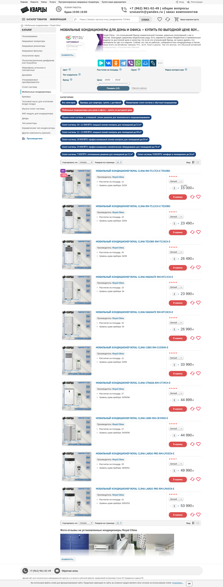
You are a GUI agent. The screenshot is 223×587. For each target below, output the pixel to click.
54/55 (124, 256)
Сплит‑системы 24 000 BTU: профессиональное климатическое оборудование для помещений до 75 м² (111, 147)
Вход (181, 2)
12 (123, 182)
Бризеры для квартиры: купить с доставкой (100, 102)
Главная (24, 2)
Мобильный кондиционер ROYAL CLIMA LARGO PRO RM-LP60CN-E (135, 488)
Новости (34, 2)
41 (123, 499)
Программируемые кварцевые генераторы (78, 2)
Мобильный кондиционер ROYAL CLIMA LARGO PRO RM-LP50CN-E (135, 453)
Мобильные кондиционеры (36, 92)
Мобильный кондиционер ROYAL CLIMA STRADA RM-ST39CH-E (133, 382)
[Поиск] (75, 19)
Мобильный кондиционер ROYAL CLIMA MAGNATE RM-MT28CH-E (134, 312)
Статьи (44, 2)
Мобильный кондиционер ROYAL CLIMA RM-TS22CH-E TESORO (133, 206)
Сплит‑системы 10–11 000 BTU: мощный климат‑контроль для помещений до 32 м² (101, 124)
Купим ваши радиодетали (114, 2)
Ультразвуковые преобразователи (30, 81)
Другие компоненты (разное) (36, 133)
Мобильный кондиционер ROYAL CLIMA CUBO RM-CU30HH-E (132, 347)
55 (123, 327)
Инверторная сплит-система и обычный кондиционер (151, 102)
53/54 (124, 221)
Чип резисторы (29, 123)
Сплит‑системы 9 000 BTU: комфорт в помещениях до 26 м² (166, 154)
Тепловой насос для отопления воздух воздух (37, 102)
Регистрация (197, 2)
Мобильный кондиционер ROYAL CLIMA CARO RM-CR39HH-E (132, 418)
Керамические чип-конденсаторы (38, 128)
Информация (58, 19)
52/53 (124, 185)
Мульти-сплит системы (33, 108)
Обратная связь (70, 570)
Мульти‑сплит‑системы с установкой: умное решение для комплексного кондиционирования (106, 117)
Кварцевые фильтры (32, 51)
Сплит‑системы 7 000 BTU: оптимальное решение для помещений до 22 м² (97, 154)
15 (123, 217)
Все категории (68, 102)
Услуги (52, 2)
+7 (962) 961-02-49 (40, 570)
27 (123, 394)
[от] (107, 79)
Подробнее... (177, 583)
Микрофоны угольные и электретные (34, 68)
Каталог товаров (34, 19)
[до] (117, 79)
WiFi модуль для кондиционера (37, 113)
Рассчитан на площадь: (110, 182)
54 (123, 291)
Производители (35, 138)
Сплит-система (29, 87)
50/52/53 (126, 503)
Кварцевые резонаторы (33, 46)
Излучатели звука (31, 55)
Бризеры (26, 96)
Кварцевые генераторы (33, 41)
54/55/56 (126, 397)
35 (123, 464)
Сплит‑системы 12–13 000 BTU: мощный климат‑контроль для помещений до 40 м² (101, 132)
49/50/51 (126, 468)
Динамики (27, 75)
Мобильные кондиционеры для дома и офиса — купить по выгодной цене (97, 110)
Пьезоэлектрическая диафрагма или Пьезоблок (38, 61)
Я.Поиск (145, 19)
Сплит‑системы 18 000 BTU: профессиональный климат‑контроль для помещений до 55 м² (105, 139)
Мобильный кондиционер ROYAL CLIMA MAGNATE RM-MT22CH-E (134, 277)
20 (123, 252)
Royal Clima (118, 177)
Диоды (25, 118)
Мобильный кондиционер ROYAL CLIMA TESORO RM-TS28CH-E (133, 241)
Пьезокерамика (29, 36)
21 (123, 358)
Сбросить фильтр (139, 88)
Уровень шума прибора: (110, 185)
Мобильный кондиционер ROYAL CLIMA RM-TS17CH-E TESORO (133, 170)
